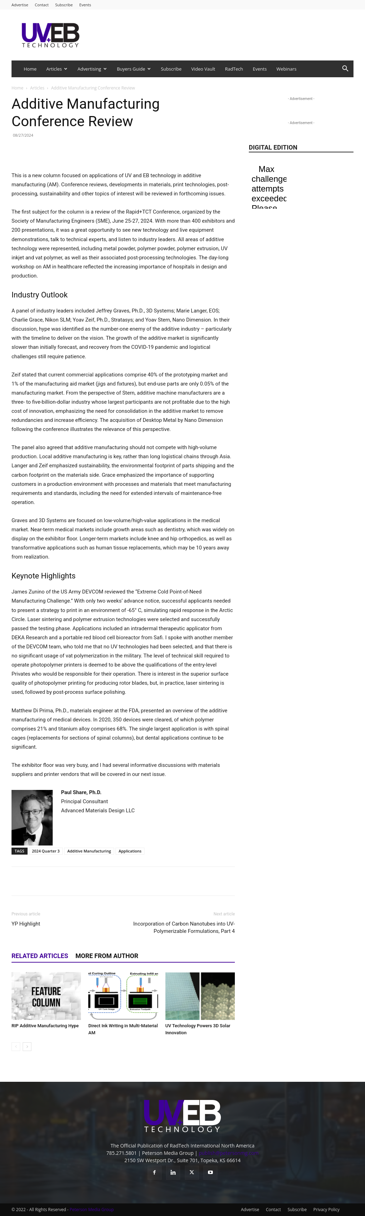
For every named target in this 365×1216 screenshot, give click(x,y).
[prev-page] (16, 1046)
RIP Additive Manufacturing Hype (45, 1025)
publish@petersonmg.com (229, 1153)
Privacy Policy (326, 1210)
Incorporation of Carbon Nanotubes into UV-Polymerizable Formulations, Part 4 (184, 927)
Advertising (92, 69)
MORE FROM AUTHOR (106, 955)
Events (85, 4)
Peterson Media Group (92, 1210)
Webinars (286, 69)
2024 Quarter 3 (46, 851)
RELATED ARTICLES (40, 955)
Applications (130, 851)
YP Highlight (26, 924)
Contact (42, 4)
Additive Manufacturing (89, 851)
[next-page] (27, 1046)
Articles (56, 69)
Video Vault (203, 69)
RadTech (234, 69)
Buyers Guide (134, 69)
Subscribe (64, 4)
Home (30, 69)
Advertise (20, 4)
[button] (345, 69)
